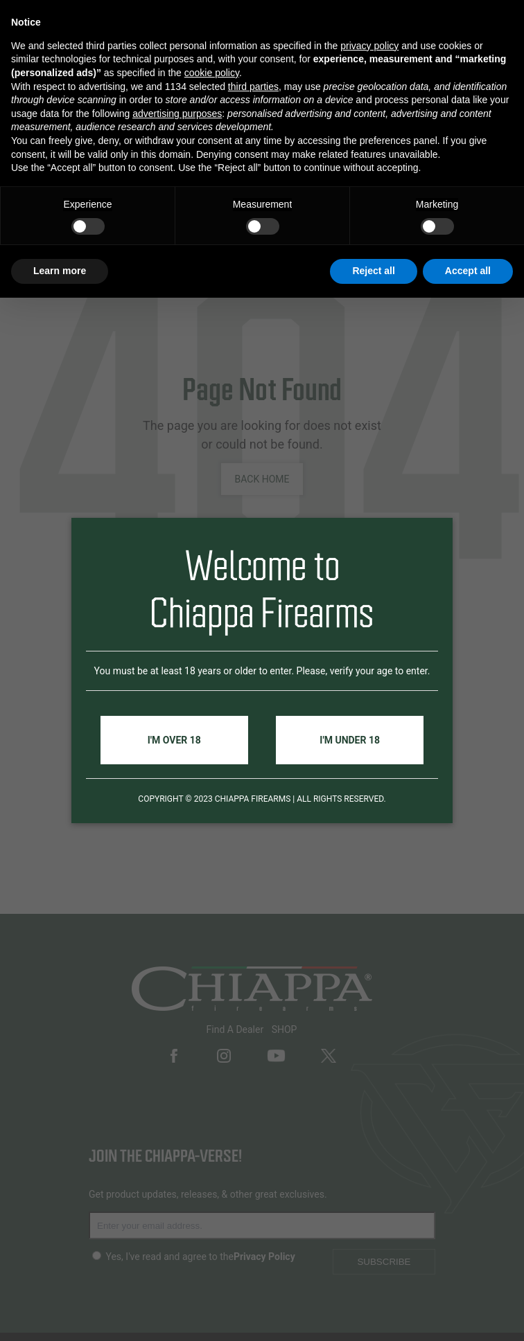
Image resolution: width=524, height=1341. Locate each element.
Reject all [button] (373, 270)
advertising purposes (177, 113)
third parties (253, 86)
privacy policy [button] (369, 45)
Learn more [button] (59, 270)
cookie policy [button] (211, 72)
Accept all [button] (468, 270)
